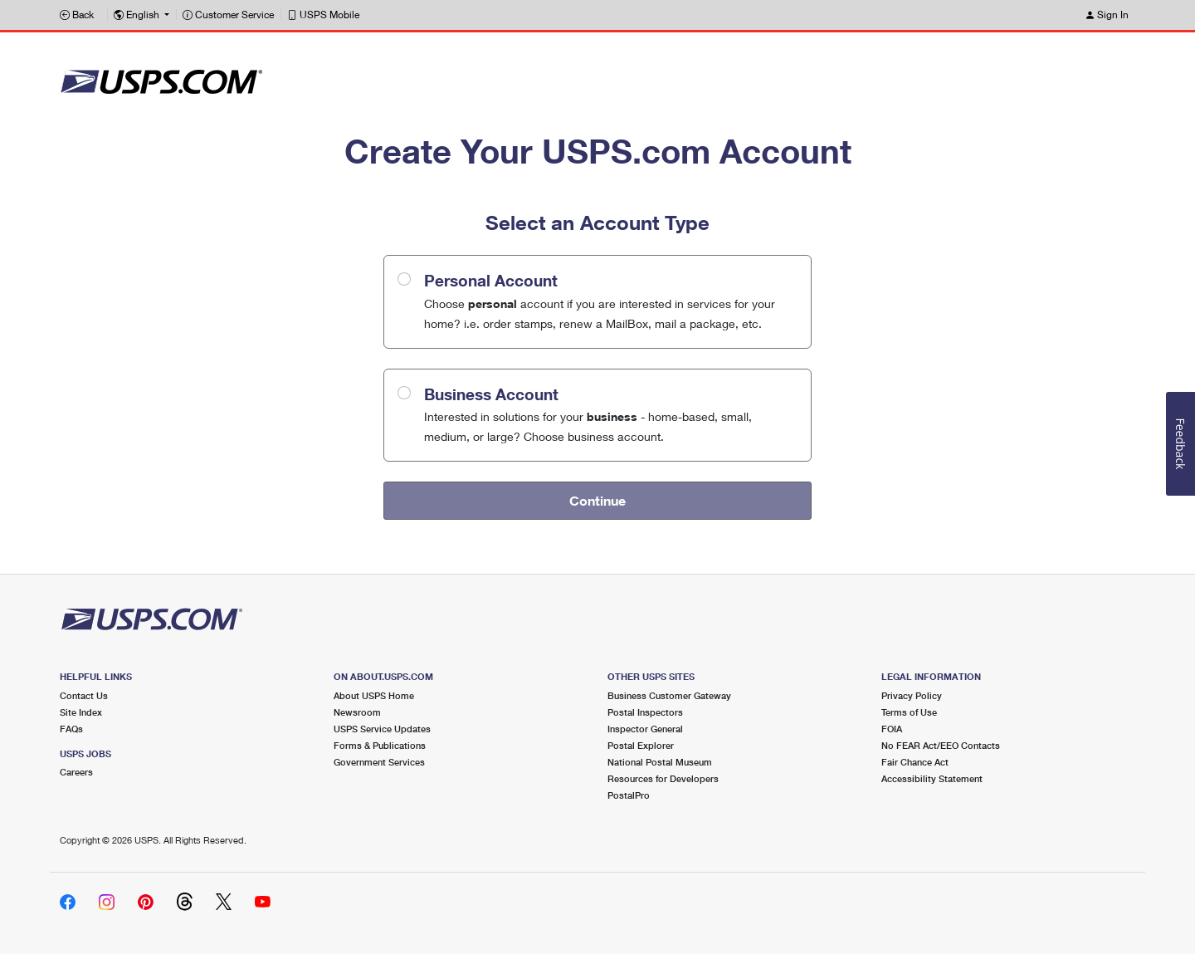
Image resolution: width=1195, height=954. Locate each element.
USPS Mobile (323, 14)
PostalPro (628, 795)
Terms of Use (909, 712)
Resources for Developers (663, 778)
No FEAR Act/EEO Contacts (940, 745)
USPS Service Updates (382, 728)
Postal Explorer (640, 745)
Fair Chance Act (915, 761)
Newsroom (357, 712)
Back (77, 14)
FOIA (891, 728)
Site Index (81, 712)
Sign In (1107, 14)
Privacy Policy (911, 695)
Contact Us (84, 695)
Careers (76, 771)
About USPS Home (374, 695)
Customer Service (228, 14)
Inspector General (645, 728)
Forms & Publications (380, 745)
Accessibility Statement (932, 778)
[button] (141, 15)
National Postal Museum (659, 761)
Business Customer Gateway (669, 695)
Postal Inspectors (645, 712)
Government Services (379, 761)
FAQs (71, 728)
